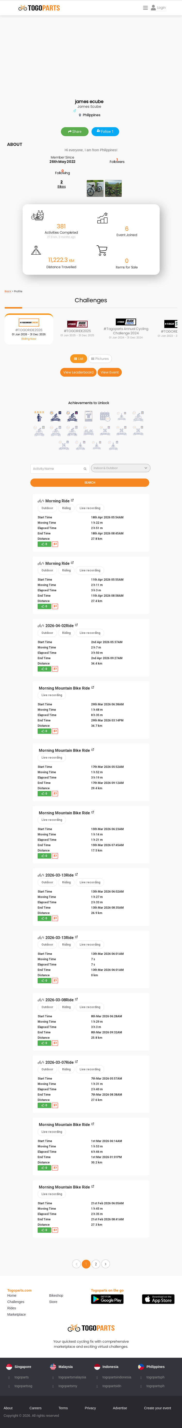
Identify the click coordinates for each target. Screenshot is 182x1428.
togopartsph (156, 1377)
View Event (110, 372)
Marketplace (16, 1314)
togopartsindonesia (117, 1377)
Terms (63, 1408)
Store (53, 1302)
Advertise (120, 1408)
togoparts (22, 1377)
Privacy (90, 1408)
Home (11, 1295)
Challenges (15, 1302)
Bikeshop (56, 1295)
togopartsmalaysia (72, 1377)
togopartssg (23, 1386)
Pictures (100, 358)
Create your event (157, 1408)
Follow (105, 131)
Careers (36, 1408)
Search (89, 482)
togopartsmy (67, 1386)
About (8, 1408)
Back (8, 291)
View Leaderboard (78, 372)
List (78, 358)
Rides (11, 1308)
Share (75, 131)
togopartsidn (112, 1386)
